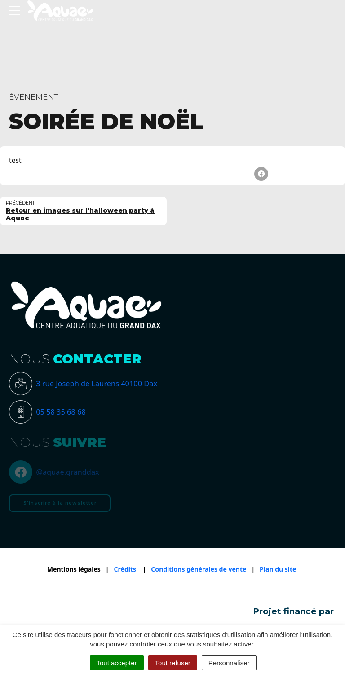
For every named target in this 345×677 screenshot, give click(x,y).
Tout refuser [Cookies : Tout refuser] (172, 663)
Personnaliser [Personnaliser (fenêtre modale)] (229, 663)
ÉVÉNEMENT (33, 96)
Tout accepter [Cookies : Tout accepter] (117, 663)
